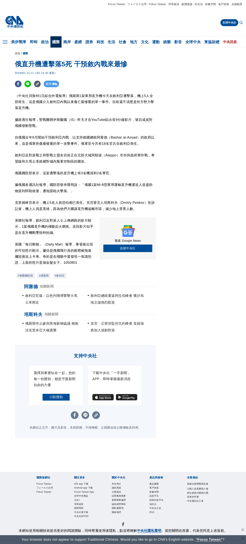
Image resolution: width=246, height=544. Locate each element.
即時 (34, 42)
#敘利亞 (60, 275)
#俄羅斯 (44, 275)
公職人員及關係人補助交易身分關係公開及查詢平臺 (197, 492)
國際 (56, 42)
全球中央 (193, 42)
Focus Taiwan (116, 4)
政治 (45, 42)
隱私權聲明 (118, 508)
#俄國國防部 (25, 275)
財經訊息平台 (156, 500)
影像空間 (210, 4)
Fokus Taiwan (157, 4)
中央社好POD (81, 516)
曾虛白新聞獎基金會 (197, 484)
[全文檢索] (241, 23)
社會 (122, 42)
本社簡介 (116, 484)
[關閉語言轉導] (242, 539)
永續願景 (237, 4)
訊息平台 (154, 496)
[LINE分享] (27, 84)
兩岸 (67, 42)
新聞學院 (79, 508)
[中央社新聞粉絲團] (123, 525)
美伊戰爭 (19, 42)
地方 (134, 42)
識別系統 (116, 487)
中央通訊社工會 (195, 501)
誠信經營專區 (119, 504)
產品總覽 (154, 484)
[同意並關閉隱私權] (242, 530)
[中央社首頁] (14, 22)
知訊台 (153, 504)
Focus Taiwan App (84, 492)
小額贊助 (56, 397)
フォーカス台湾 (137, 4)
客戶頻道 (223, 4)
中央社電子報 (81, 512)
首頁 (17, 53)
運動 (156, 42)
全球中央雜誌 (81, 496)
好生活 (199, 4)
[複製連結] (37, 84)
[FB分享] (18, 84)
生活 (111, 42)
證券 (89, 42)
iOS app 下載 (81, 484)
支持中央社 (229, 22)
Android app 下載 (83, 487)
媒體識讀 (186, 4)
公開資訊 (116, 492)
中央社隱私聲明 (149, 531)
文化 (145, 42)
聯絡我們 (116, 512)
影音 (178, 42)
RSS (151, 512)
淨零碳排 (173, 4)
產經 (78, 42)
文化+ (77, 500)
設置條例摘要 (119, 496)
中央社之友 (155, 508)
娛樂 (167, 42)
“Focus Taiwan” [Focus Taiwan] (209, 539)
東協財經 (212, 42)
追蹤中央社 (128, 248)
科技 (100, 42)
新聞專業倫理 (119, 500)
